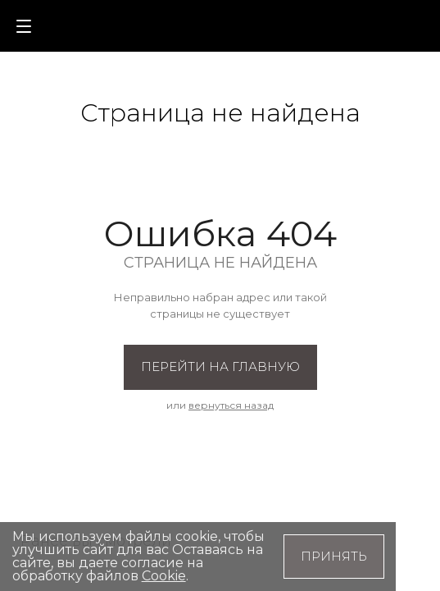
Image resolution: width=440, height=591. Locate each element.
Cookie (164, 576)
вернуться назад (231, 405)
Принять (334, 556)
